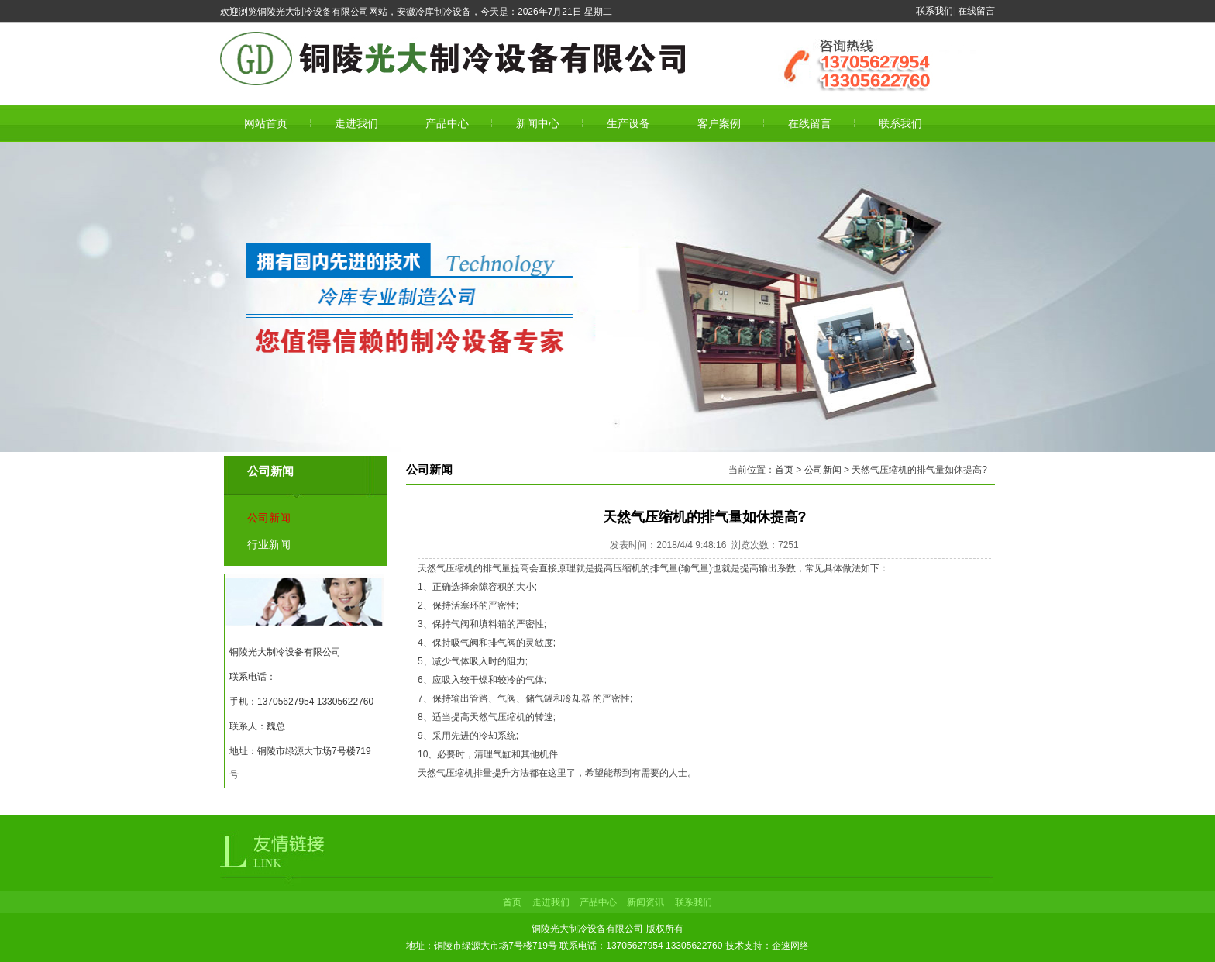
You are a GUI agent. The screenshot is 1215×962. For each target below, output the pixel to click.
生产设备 (628, 123)
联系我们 (934, 10)
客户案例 (719, 123)
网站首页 (265, 123)
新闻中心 (537, 123)
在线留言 (976, 10)
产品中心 (447, 123)
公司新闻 (269, 518)
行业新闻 (269, 544)
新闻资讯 (645, 902)
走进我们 (356, 123)
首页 (784, 469)
